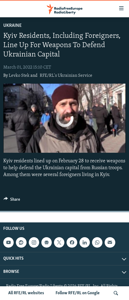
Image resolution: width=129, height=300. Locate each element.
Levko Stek (19, 75)
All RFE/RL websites (26, 293)
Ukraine (12, 25)
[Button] (12, 201)
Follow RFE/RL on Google (78, 293)
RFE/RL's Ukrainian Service (66, 75)
